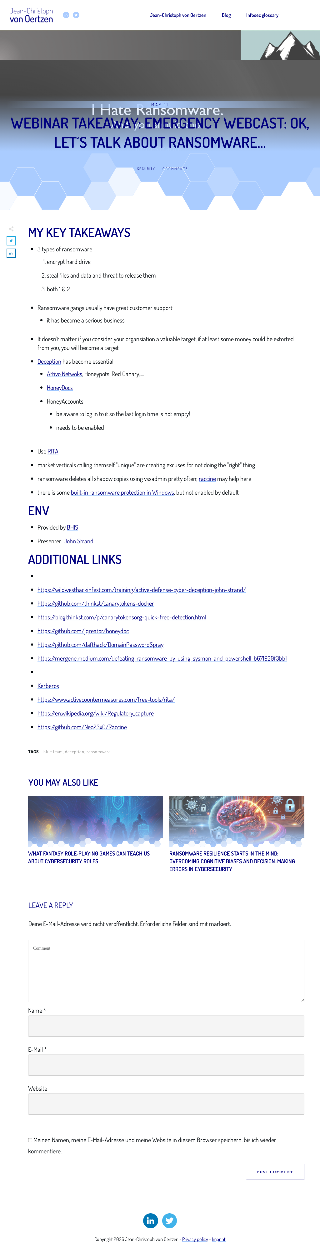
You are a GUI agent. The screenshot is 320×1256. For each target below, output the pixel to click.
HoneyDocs (60, 387)
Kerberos (48, 685)
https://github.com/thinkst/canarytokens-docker (96, 603)
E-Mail (37, 1049)
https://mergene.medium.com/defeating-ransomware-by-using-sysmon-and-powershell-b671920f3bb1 (162, 658)
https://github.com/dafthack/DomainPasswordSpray (100, 644)
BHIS (72, 527)
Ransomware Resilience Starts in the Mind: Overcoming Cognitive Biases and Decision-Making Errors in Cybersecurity (236, 838)
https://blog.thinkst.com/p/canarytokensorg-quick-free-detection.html (122, 617)
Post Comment (275, 1172)
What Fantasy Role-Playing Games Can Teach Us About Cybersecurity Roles (95, 838)
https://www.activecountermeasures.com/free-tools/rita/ (106, 699)
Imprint (219, 1239)
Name (37, 1010)
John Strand (78, 541)
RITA (53, 451)
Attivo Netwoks (64, 374)
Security (146, 169)
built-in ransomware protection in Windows (122, 492)
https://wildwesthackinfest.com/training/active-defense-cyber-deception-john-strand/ (142, 589)
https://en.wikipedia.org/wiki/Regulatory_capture (96, 713)
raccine (207, 478)
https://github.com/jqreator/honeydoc (83, 631)
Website (37, 1088)
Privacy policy (195, 1239)
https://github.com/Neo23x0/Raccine (82, 727)
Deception (49, 361)
